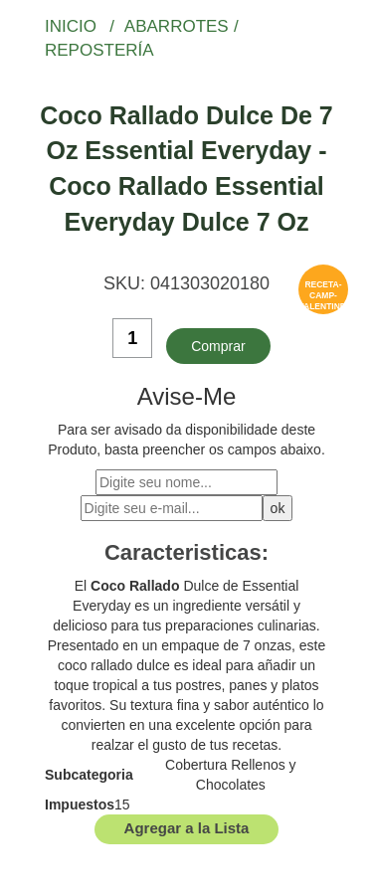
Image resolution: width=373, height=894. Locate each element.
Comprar (218, 346)
